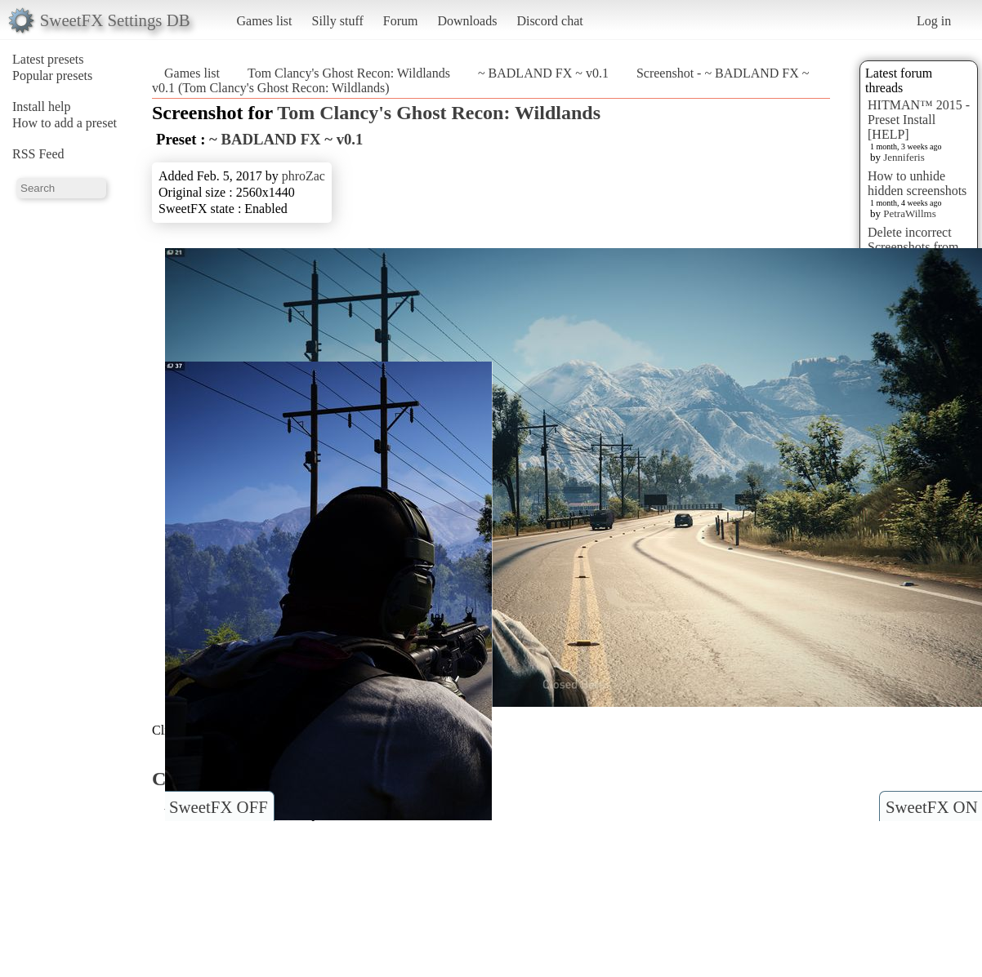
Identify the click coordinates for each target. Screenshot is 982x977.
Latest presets (48, 59)
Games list (264, 21)
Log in (934, 21)
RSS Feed (38, 154)
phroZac (303, 176)
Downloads (467, 21)
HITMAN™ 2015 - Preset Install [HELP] (919, 119)
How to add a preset (64, 123)
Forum (400, 21)
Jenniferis (904, 157)
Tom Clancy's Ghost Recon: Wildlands (349, 73)
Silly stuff (338, 21)
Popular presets (52, 75)
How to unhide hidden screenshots (917, 183)
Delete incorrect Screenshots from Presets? (913, 247)
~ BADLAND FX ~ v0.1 (543, 73)
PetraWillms (909, 213)
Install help (41, 106)
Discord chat (549, 21)
